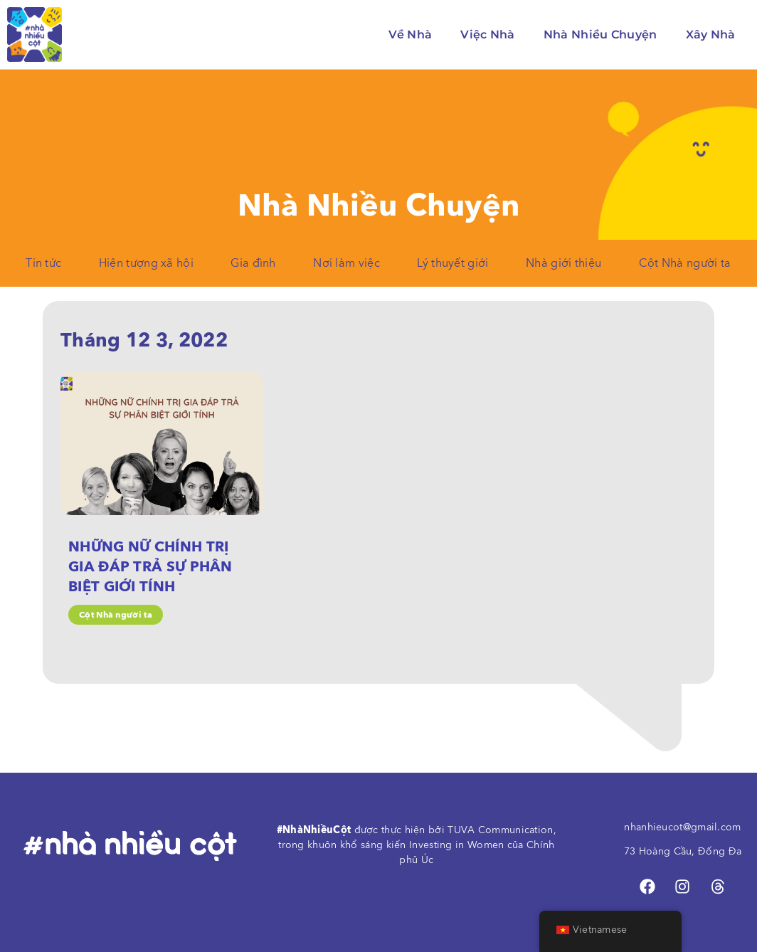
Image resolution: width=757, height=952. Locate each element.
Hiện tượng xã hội (146, 263)
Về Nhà (410, 34)
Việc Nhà (487, 34)
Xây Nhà (711, 34)
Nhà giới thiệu (563, 263)
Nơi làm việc (346, 263)
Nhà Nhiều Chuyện (600, 34)
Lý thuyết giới (452, 263)
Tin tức (43, 263)
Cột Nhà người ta (685, 263)
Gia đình (253, 263)
